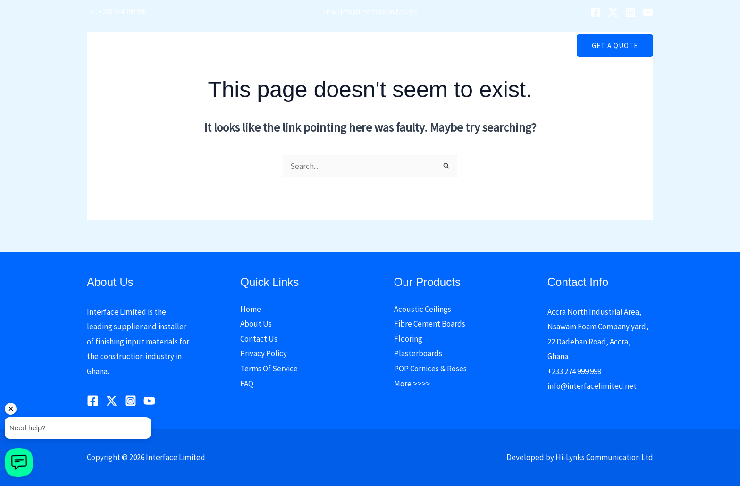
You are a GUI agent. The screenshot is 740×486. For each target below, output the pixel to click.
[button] (389, 45)
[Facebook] (595, 12)
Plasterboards (418, 353)
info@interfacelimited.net (592, 386)
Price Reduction (434, 45)
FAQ (246, 383)
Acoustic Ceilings (422, 309)
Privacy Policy (263, 353)
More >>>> (412, 383)
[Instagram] (630, 12)
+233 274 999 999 (574, 371)
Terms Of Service (269, 368)
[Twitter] (613, 12)
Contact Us (493, 45)
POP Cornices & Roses (430, 368)
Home (239, 45)
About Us (278, 45)
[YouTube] (648, 12)
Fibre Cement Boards (429, 323)
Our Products (329, 45)
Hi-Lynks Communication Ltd (604, 457)
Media (380, 45)
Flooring (408, 339)
